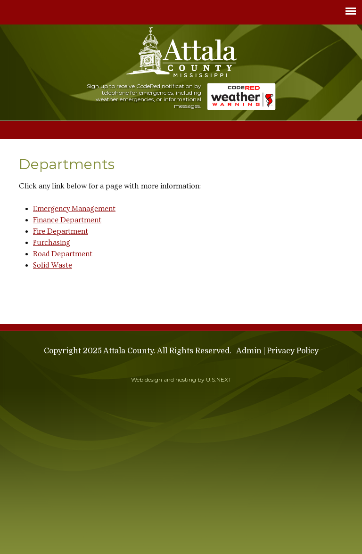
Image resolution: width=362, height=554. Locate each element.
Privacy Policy (293, 351)
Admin (249, 351)
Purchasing (51, 242)
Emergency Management (74, 208)
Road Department (62, 254)
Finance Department (67, 220)
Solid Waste (52, 265)
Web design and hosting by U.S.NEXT (181, 379)
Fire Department (60, 231)
